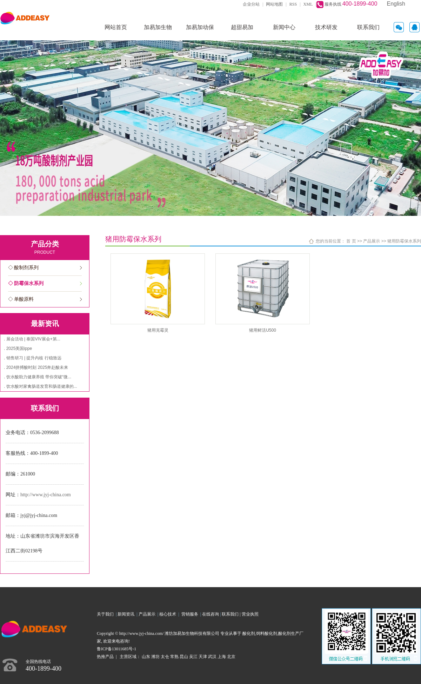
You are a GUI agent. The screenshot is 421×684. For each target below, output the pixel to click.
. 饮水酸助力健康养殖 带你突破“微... (37, 376)
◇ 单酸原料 (21, 299)
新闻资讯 (127, 614)
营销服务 (190, 614)
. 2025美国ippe (18, 348)
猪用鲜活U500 (262, 330)
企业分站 (251, 4)
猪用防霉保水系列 (404, 241)
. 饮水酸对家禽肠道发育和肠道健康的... (40, 386)
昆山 (184, 656)
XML (308, 4)
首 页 (351, 241)
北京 (231, 656)
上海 (222, 656)
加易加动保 (200, 27)
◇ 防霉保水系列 (26, 283)
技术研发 (326, 27)
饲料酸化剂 (266, 633)
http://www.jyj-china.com (45, 494)
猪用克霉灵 (157, 330)
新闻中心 (284, 27)
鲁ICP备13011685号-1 (116, 648)
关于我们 (106, 614)
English (396, 4)
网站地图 (274, 4)
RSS (293, 4)
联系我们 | (231, 614)
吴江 (193, 656)
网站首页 (116, 27)
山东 (146, 656)
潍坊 (155, 656)
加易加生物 (158, 27)
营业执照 (250, 614)
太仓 (165, 656)
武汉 (212, 656)
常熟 (174, 656)
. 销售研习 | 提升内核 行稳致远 (32, 358)
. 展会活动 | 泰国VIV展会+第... (32, 339)
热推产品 (105, 656)
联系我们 (368, 27)
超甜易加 (242, 27)
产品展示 (371, 241)
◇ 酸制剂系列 (23, 267)
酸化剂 (248, 633)
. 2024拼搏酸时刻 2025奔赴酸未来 (36, 367)
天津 (203, 656)
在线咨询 (210, 614)
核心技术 (167, 614)
